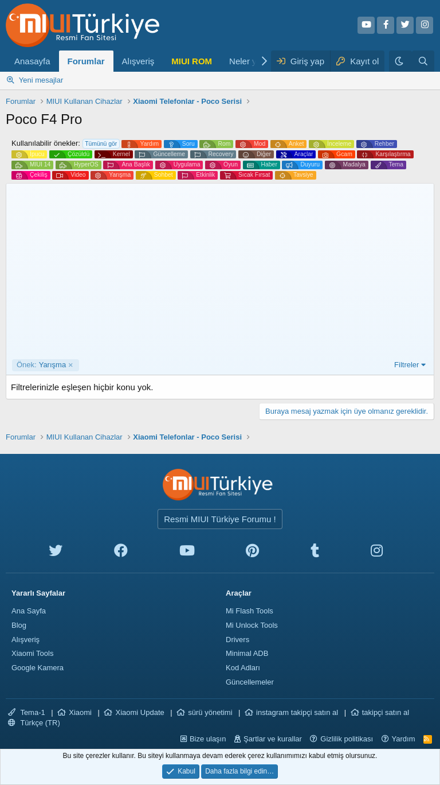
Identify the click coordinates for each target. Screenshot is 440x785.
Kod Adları (243, 667)
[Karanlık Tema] (400, 61)
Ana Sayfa (28, 611)
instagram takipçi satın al (297, 712)
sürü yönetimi (210, 712)
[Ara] (423, 61)
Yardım (403, 739)
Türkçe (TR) (34, 722)
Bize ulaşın (208, 739)
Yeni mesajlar (41, 80)
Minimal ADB (247, 653)
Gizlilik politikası (346, 739)
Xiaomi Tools (32, 653)
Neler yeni (248, 61)
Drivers (237, 639)
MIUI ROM (191, 61)
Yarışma (41, 365)
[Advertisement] (220, 273)
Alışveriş (138, 61)
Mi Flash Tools (249, 611)
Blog (18, 625)
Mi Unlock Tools (252, 625)
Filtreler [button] (406, 364)
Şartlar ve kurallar (272, 739)
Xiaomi (80, 712)
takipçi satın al (385, 712)
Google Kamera (37, 667)
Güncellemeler (250, 682)
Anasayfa (32, 61)
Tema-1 (26, 712)
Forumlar (86, 61)
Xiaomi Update (139, 712)
